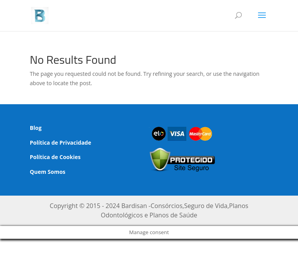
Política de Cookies (55, 157)
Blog (36, 127)
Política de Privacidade (60, 142)
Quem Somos (48, 171)
